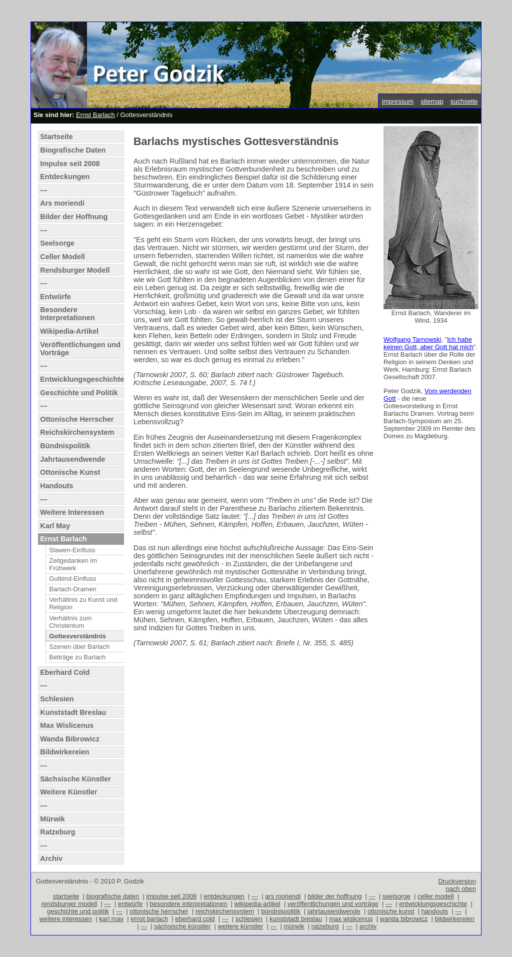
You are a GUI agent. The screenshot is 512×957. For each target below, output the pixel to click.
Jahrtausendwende (72, 459)
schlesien (249, 918)
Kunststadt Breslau (73, 712)
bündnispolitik (280, 911)
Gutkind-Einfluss (72, 578)
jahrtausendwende (334, 911)
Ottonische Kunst (70, 472)
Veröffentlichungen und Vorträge (80, 349)
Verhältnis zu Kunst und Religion (83, 603)
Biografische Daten (73, 150)
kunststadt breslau (296, 918)
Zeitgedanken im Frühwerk (73, 564)
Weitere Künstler (68, 792)
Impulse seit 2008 (70, 164)
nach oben (461, 888)
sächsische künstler (182, 926)
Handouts (56, 486)
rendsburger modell (70, 903)
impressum (398, 101)
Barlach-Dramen (72, 589)
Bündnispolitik (65, 446)
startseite (66, 896)
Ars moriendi (62, 203)
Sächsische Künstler (75, 779)
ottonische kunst (391, 911)
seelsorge (396, 896)
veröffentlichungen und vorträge (333, 903)
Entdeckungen (65, 177)
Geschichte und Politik (79, 393)
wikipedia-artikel (257, 903)
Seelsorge (57, 243)
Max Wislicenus (67, 725)
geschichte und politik (78, 911)
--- (43, 190)
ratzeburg (325, 926)
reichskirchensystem (225, 911)
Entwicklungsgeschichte (82, 379)
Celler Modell (62, 257)
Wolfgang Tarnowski (412, 339)
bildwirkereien (454, 918)
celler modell (436, 896)
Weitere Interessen (72, 512)
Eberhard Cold (65, 672)
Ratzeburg (57, 832)
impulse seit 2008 (171, 896)
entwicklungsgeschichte (433, 903)
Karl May (55, 526)
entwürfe (130, 903)
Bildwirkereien (64, 752)
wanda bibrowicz (404, 918)
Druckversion (457, 881)
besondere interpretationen (189, 903)
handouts (435, 911)
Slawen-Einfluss (72, 550)
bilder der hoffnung (335, 896)
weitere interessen (66, 918)
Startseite (56, 137)
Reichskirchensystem (77, 432)
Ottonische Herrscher (77, 419)
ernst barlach (149, 918)
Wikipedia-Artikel (69, 331)
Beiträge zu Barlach (77, 657)
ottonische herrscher (159, 911)
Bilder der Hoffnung (74, 217)
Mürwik (52, 819)
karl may (111, 918)
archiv (368, 926)
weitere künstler (241, 926)
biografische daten (112, 896)
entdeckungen (224, 896)
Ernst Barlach (95, 115)
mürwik (294, 926)
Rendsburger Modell (75, 270)
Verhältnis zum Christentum (70, 621)
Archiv (51, 858)
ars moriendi (282, 896)
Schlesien (57, 699)
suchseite (464, 101)
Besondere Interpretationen (67, 314)
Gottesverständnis (77, 636)
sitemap (431, 101)
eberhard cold (194, 918)
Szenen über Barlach (79, 646)
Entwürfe (55, 297)
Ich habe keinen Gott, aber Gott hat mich (429, 343)
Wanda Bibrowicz (70, 739)
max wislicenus (350, 918)
